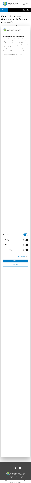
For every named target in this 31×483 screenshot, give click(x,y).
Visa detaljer (21, 256)
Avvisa (15, 268)
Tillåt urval (15, 264)
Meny (4, 10)
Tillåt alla (15, 261)
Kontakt (26, 10)
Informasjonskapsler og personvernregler (15, 480)
